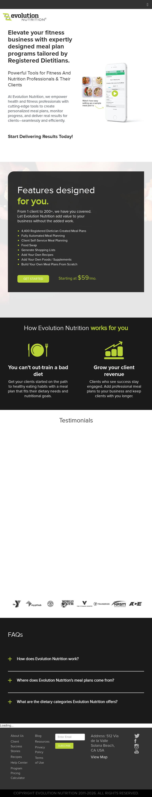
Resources (41, 742)
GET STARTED (33, 278)
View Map (99, 757)
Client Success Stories (16, 746)
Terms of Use (39, 760)
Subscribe (64, 745)
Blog (38, 736)
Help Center (19, 763)
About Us (17, 736)
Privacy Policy (40, 750)
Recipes (16, 757)
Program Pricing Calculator (18, 773)
